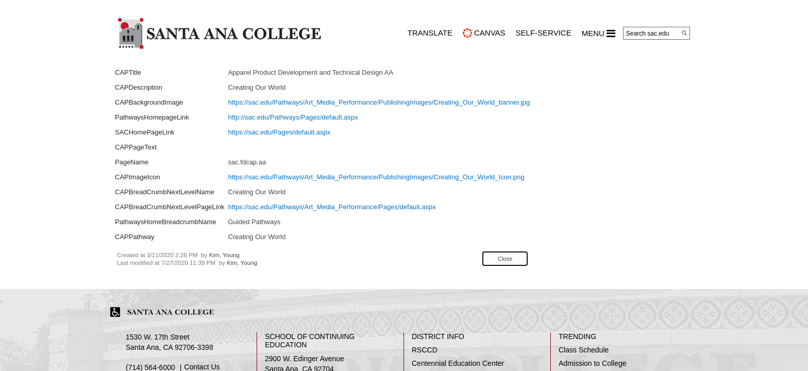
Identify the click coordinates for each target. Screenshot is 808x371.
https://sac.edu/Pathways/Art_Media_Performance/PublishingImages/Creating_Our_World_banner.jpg (379, 102)
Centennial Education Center (458, 363)
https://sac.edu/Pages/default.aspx (279, 132)
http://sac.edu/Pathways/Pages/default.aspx (293, 117)
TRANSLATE (430, 32)
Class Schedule (584, 350)
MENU (598, 33)
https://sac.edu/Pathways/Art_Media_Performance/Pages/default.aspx (331, 207)
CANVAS (490, 32)
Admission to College (593, 363)
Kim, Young (224, 254)
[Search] (684, 33)
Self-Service (543, 32)
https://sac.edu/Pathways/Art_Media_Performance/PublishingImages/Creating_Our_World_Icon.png (376, 177)
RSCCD (424, 350)
